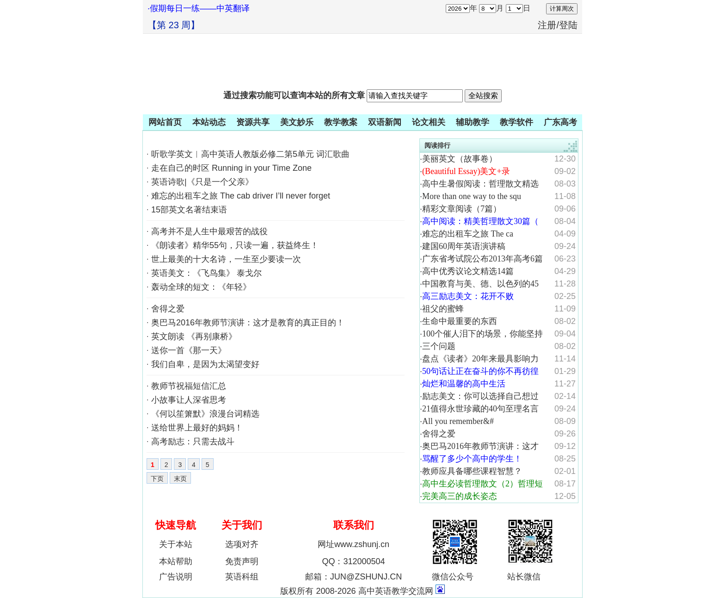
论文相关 (428, 122)
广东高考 (560, 122)
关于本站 (175, 544)
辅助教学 (472, 122)
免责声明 (241, 561)
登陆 (568, 25)
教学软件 (516, 122)
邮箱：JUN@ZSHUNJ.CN (353, 576)
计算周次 (562, 8)
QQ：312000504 (353, 561)
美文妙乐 (296, 122)
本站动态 (209, 122)
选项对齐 (241, 544)
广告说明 (175, 576)
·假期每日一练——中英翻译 (198, 8)
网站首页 (165, 122)
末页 (180, 478)
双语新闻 (384, 122)
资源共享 (253, 122)
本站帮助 (175, 561)
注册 (547, 25)
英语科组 (241, 576)
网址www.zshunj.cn (353, 544)
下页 (157, 478)
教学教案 (340, 122)
